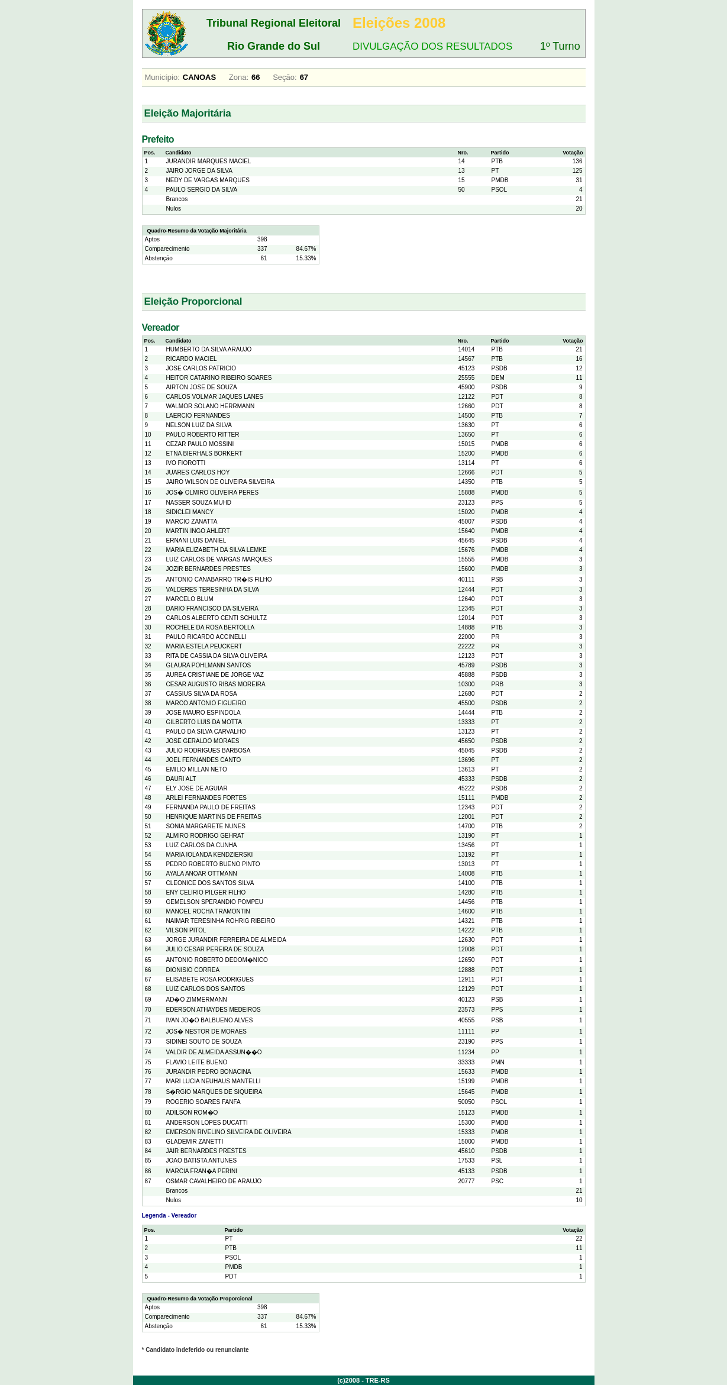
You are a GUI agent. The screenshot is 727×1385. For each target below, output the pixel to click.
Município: (162, 77)
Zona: (238, 77)
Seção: (284, 77)
